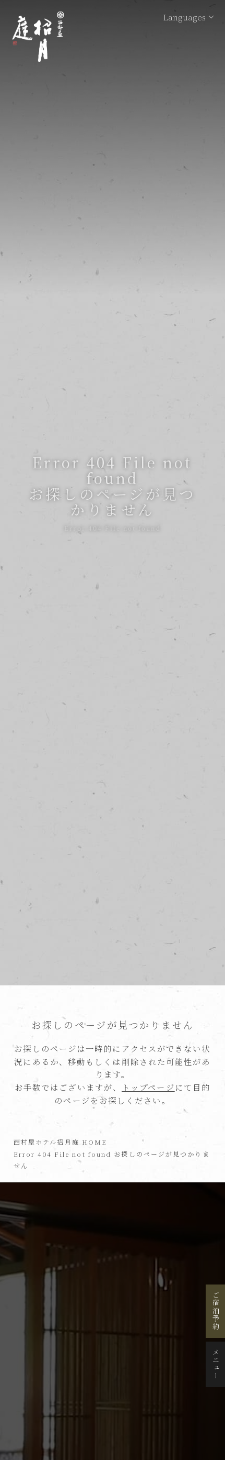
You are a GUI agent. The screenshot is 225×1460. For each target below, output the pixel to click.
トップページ (148, 1087)
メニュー (216, 1364)
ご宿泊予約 (216, 1311)
